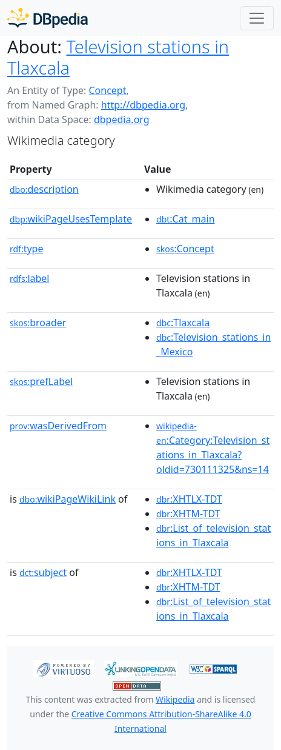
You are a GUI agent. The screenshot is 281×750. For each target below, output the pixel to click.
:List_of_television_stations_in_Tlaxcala (213, 535)
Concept (107, 90)
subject (43, 572)
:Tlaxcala (183, 322)
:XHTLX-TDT (189, 499)
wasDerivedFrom (58, 425)
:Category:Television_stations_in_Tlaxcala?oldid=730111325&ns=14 (212, 448)
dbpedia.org (122, 119)
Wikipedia (175, 699)
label (30, 278)
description (44, 189)
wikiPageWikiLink (67, 499)
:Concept (185, 248)
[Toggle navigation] (257, 18)
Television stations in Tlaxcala (118, 57)
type (27, 248)
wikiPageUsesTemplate (71, 219)
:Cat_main (185, 219)
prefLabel (41, 381)
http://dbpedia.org (143, 105)
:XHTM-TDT (188, 513)
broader (38, 322)
